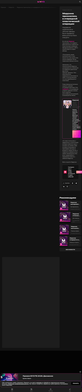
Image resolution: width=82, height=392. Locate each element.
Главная (3, 7)
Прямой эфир (51, 390)
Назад (70, 390)
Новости (31, 390)
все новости (70, 241)
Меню (12, 390)
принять (76, 383)
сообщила (65, 89)
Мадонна (71, 41)
